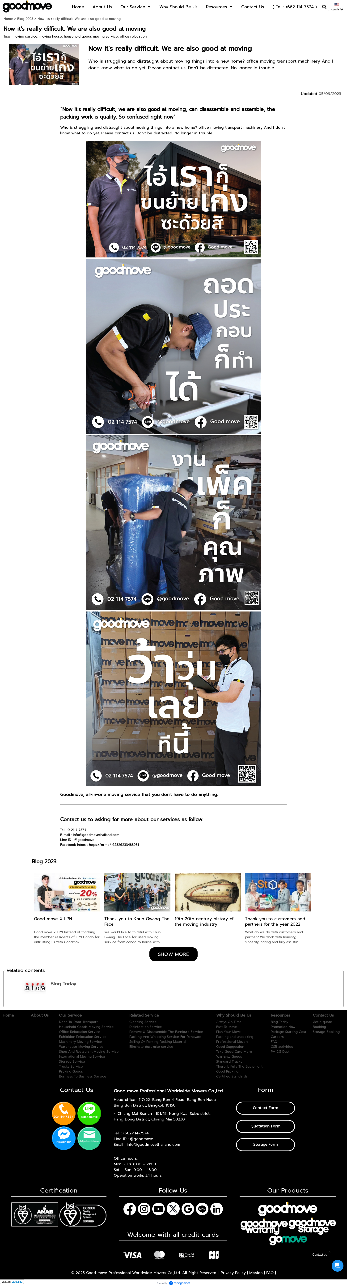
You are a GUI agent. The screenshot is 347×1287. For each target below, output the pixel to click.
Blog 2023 (25, 18)
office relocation (133, 36)
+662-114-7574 (136, 1133)
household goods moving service (91, 36)
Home (8, 18)
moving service (25, 36)
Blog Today (63, 983)
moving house (50, 36)
